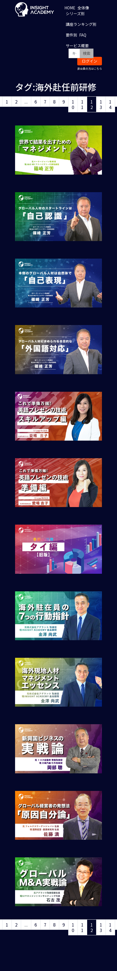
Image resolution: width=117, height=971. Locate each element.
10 (73, 104)
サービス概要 (77, 45)
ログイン (89, 61)
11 (82, 104)
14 (110, 104)
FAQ (82, 35)
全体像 (83, 7)
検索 (86, 53)
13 (101, 104)
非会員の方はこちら (89, 68)
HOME (69, 7)
